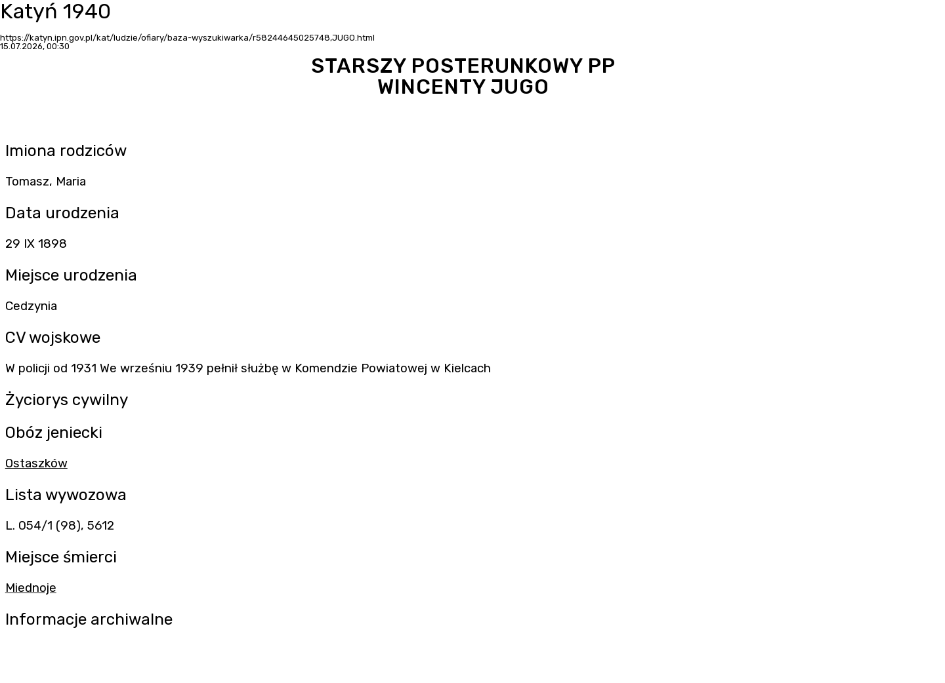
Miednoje (30, 588)
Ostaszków (36, 463)
